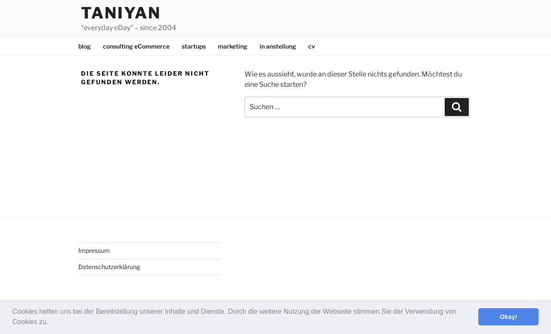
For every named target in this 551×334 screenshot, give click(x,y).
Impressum (94, 250)
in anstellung (278, 46)
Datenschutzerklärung (109, 266)
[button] (51, 323)
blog (84, 46)
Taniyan (121, 12)
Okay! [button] (508, 316)
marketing (233, 46)
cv (311, 46)
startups (194, 46)
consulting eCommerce (136, 46)
